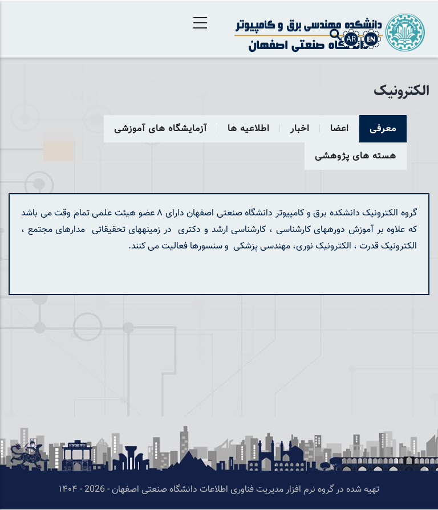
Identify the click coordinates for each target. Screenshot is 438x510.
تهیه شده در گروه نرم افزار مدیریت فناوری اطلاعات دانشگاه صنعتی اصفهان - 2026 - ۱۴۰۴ (219, 490)
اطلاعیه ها (249, 129)
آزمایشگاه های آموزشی (160, 129)
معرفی (383, 129)
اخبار (300, 129)
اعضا (339, 129)
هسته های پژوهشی (355, 156)
